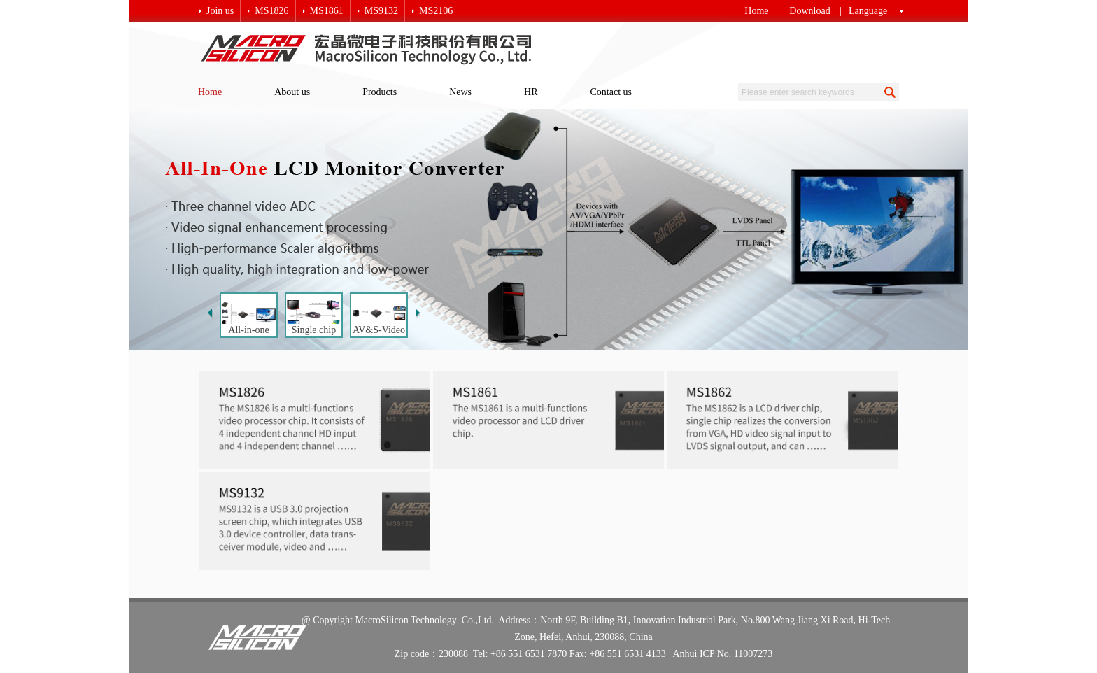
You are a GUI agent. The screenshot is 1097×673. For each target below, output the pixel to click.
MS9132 (381, 11)
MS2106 (436, 11)
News (460, 92)
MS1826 (271, 11)
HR (530, 92)
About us (292, 92)
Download (809, 11)
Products (379, 92)
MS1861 (327, 11)
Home (756, 11)
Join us (220, 11)
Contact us (611, 92)
